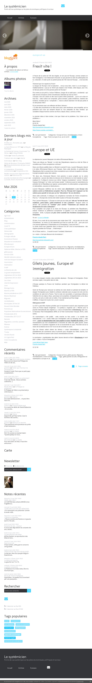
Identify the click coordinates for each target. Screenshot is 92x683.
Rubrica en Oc (17, 175)
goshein (7, 359)
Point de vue (8, 309)
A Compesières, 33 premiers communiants (13, 170)
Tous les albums (9, 91)
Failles (6, 156)
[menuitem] (9, 18)
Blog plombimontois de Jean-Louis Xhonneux (17, 166)
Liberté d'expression (11, 283)
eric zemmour (9, 624)
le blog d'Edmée (17, 153)
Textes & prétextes (17, 156)
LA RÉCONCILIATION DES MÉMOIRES (16, 509)
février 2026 (8, 110)
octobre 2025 (8, 120)
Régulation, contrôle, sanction (14, 322)
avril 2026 (7, 104)
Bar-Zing (19, 161)
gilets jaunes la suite (70, 357)
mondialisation (9, 301)
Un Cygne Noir (9, 337)
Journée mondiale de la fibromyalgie (16, 178)
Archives (21, 18)
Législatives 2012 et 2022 (12, 275)
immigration (15, 621)
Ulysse (15, 414)
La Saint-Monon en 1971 (12, 147)
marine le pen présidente (13, 641)
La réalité (16, 431)
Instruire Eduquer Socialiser (13, 260)
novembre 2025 (9, 117)
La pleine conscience (11, 567)
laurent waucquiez (58, 248)
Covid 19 (7, 226)
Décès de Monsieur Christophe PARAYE (17, 163)
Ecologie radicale (9, 236)
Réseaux (7, 324)
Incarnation (8, 144)
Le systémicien (15, 6)
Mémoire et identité (19, 423)
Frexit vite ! (42, 66)
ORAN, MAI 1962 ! (10, 500)
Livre (6, 285)
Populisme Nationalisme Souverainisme (17, 311)
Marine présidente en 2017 (13, 293)
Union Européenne (10, 340)
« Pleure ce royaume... (11, 517)
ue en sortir (65, 137)
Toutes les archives (9, 128)
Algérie (15, 397)
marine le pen (10, 638)
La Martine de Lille (10, 270)
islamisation (9, 628)
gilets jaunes (8, 252)
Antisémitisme (9, 218)
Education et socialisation (12, 241)
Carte (8, 450)
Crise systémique (10, 229)
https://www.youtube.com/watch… (43, 130)
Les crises (7, 280)
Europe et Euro (9, 247)
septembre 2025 (9, 123)
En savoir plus (80, 681)
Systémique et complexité (12, 329)
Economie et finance (11, 239)
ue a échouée (79, 248)
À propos (33, 18)
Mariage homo (9, 288)
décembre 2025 (9, 115)
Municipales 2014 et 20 (11, 304)
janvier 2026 (8, 112)
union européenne (22, 624)
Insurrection (8, 262)
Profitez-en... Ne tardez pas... (13, 143)
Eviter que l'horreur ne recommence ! (16, 369)
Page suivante (83, 366)
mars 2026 (7, 107)
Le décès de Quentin (11, 560)
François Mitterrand (19, 406)
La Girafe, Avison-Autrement (13, 180)
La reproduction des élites (13, 534)
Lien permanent (39, 135)
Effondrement (9, 244)
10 (6, 197)
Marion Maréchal (10, 296)
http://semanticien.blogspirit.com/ (43, 127)
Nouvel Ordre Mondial (11, 306)
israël (7, 621)
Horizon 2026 (8, 254)
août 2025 (7, 125)
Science (6, 327)
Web (5, 342)
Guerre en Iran (9, 543)
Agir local (7, 216)
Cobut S (7, 406)
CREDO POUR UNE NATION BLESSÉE (16, 552)
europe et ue (56, 137)
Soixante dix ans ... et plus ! (13, 526)
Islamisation (8, 265)
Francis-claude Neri (39, 237)
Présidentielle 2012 (10, 314)
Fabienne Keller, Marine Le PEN (14, 249)
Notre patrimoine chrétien (21, 359)
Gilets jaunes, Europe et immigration (53, 266)
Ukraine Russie (9, 335)
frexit (50, 137)
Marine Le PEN (9, 291)
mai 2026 (7, 102)
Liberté (22, 158)
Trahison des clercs (10, 158)
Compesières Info (22, 171)
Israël (6, 267)
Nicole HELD (8, 387)
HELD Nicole (8, 440)
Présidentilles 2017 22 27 (12, 316)
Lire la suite (14, 72)
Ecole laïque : (8, 161)
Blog (5, 221)
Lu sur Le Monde (43, 217)
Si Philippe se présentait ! (21, 378)
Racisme (7, 319)
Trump (6, 332)
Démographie (9, 234)
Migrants (7, 298)
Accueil (9, 18)
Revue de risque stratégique (13, 576)
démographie (20, 628)
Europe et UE (44, 149)
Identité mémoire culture (12, 257)
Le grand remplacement (12, 272)
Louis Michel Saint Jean (40, 342)
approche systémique (12, 634)
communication (9, 223)
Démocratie (8, 231)
